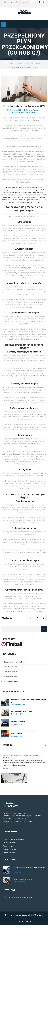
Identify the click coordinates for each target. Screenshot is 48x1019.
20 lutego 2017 (17, 724)
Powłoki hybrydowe (10, 676)
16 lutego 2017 (17, 714)
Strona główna (9, 63)
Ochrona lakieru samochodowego (29, 63)
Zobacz (5, 768)
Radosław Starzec (31, 110)
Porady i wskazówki (11, 681)
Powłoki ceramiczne (11, 667)
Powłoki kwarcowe (10, 672)
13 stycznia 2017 (18, 705)
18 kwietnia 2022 (14, 110)
